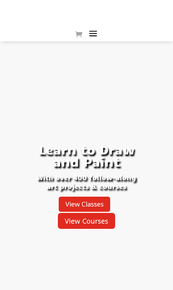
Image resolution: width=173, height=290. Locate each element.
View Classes (84, 203)
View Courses (86, 221)
